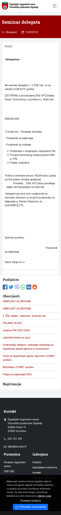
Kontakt (37, 472)
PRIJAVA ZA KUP (12, 323)
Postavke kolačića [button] (30, 500)
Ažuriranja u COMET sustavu (18, 367)
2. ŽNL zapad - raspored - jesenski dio (24, 315)
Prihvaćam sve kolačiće (30, 506)
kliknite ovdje (44, 496)
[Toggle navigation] (54, 6)
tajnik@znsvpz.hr (17, 446)
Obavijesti (10, 32)
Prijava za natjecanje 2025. (17, 374)
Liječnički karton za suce (16, 337)
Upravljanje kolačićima (45, 467)
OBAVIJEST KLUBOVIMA (17, 301)
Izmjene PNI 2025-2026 (16, 330)
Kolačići (37, 462)
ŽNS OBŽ (9, 471)
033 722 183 (13, 438)
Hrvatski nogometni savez (15, 464)
